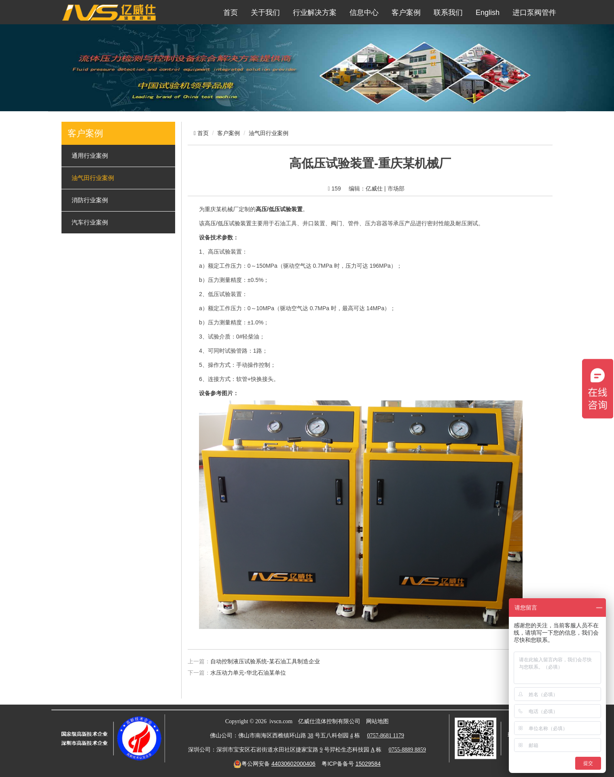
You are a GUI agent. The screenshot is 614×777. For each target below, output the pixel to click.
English (488, 12)
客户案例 (406, 12)
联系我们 (448, 12)
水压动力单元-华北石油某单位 (248, 672)
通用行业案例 (90, 155)
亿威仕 (374, 188)
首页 (230, 12)
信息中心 (364, 12)
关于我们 (265, 12)
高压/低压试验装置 (228, 223)
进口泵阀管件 (534, 12)
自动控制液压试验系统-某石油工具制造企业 (265, 661)
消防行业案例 (90, 200)
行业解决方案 (315, 12)
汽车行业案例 (90, 222)
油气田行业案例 (93, 178)
